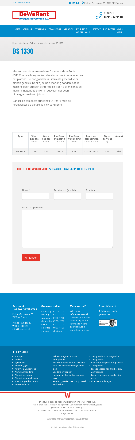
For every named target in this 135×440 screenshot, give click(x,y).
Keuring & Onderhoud (83, 31)
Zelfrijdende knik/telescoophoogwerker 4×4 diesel (106, 375)
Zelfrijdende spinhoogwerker (105, 356)
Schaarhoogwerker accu (42, 43)
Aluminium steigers (24, 375)
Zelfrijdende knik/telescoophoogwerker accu (106, 367)
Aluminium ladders (24, 371)
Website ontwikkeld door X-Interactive (67, 427)
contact (73, 329)
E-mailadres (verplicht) (67, 193)
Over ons (120, 31)
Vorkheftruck (59, 384)
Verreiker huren (22, 384)
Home (17, 29)
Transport (55, 29)
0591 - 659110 (113, 17)
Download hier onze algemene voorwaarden (67, 418)
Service (97, 29)
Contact (109, 13)
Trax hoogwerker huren (26, 381)
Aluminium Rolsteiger (101, 381)
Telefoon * (99, 193)
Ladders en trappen (62, 371)
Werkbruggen (21, 365)
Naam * (35, 193)
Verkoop (69, 29)
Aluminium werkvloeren (26, 378)
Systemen (40, 29)
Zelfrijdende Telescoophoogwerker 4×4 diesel (69, 361)
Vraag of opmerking (67, 227)
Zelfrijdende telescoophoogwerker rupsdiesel (107, 361)
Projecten (109, 29)
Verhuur (27, 29)
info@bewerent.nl (21, 329)
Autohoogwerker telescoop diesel (69, 381)
